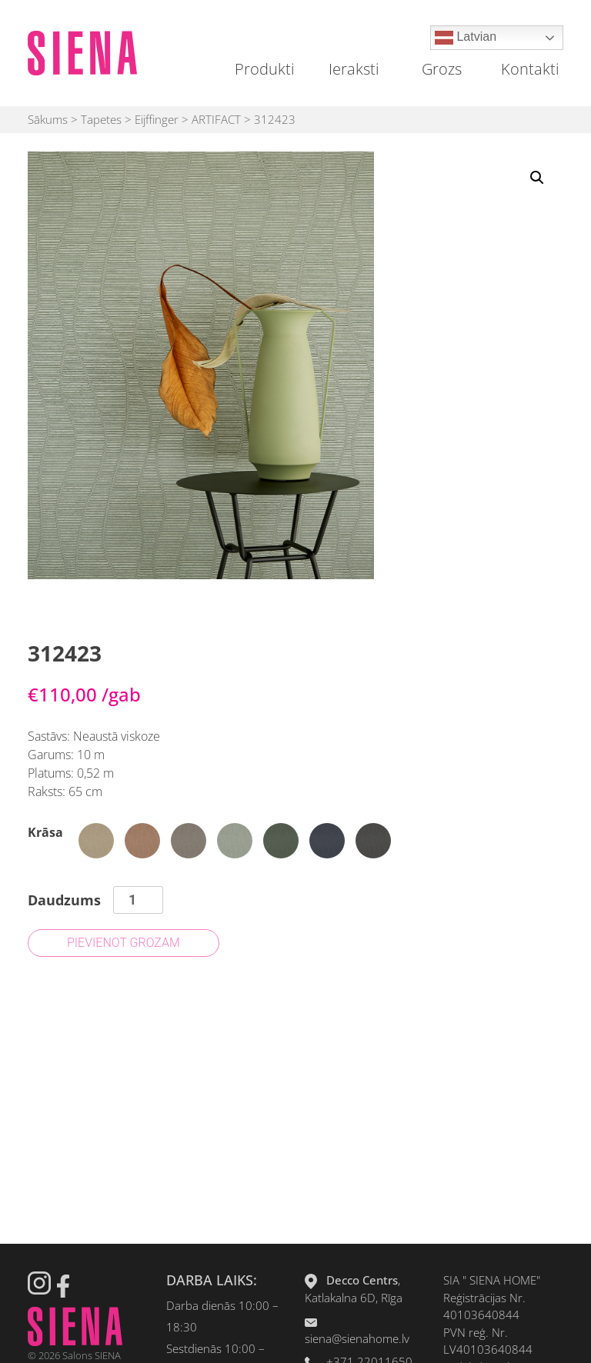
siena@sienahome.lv (357, 1338)
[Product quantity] (138, 900)
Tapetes (101, 119)
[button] (537, 178)
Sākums (48, 119)
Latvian (465, 37)
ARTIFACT (216, 119)
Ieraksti (354, 68)
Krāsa (45, 832)
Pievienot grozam (123, 942)
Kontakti (530, 68)
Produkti (265, 68)
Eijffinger (157, 119)
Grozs (442, 68)
